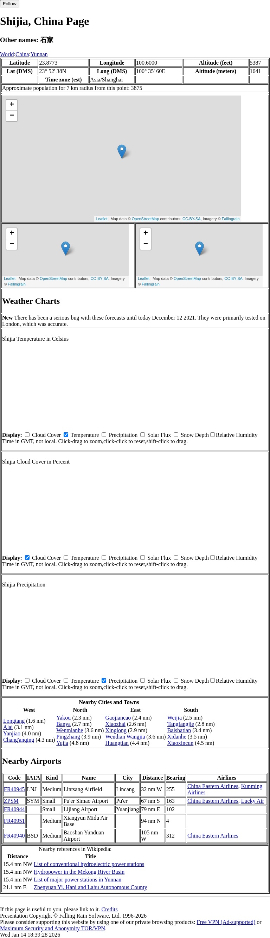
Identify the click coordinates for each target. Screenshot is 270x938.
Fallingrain (231, 219)
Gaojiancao (118, 718)
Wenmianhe (69, 730)
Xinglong (115, 730)
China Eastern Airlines (212, 786)
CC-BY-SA (191, 219)
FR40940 (14, 836)
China (22, 54)
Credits (109, 909)
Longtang (14, 721)
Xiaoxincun (180, 743)
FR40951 (14, 821)
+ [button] (11, 105)
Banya (63, 724)
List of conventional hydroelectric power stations (89, 864)
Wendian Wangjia (125, 737)
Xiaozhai (115, 724)
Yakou (63, 718)
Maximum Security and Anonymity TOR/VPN (52, 928)
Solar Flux (159, 435)
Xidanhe (176, 737)
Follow (10, 3)
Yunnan (39, 54)
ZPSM (11, 801)
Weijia (174, 718)
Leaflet (102, 219)
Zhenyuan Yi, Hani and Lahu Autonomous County (90, 887)
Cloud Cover (46, 435)
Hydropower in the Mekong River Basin (79, 872)
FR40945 (14, 789)
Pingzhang (68, 737)
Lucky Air (252, 801)
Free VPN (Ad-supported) (226, 922)
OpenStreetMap (145, 219)
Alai (8, 727)
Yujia (62, 743)
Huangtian (117, 743)
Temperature (85, 435)
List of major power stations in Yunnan (77, 880)
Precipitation (123, 435)
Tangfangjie (180, 724)
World (7, 54)
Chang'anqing (18, 740)
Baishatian (179, 730)
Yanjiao (11, 733)
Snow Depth (195, 435)
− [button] (11, 116)
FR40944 (14, 809)
